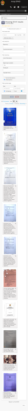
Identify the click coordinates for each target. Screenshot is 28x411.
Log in (23, 7)
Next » (24, 405)
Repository (5, 44)
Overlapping (7, 91)
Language (14, 7)
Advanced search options (14, 28)
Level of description (7, 58)
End (15, 86)
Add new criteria (8, 38)
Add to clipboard (15, 127)
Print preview (5, 101)
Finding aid (5, 67)
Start (4, 86)
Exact (15, 91)
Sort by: (7, 103)
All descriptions (8, 79)
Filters (4, 18)
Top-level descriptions (9, 78)
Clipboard (11, 7)
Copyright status (7, 72)
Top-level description (7, 49)
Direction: (17, 103)
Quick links (18, 7)
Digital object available (8, 63)
